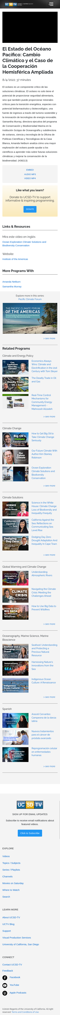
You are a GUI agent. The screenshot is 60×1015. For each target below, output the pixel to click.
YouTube (14, 985)
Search (6, 896)
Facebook (15, 977)
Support (6, 930)
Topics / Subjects (11, 863)
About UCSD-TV (11, 917)
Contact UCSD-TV (12, 964)
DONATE (30, 209)
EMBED (30, 170)
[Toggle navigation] (51, 4)
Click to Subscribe (30, 833)
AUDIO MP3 (30, 174)
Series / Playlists (11, 869)
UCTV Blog (8, 924)
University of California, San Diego (20, 944)
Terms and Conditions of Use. (25, 1012)
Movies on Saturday (13, 883)
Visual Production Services (16, 937)
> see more (49, 338)
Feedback (7, 970)
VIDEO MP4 (30, 178)
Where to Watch (11, 890)
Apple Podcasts (18, 992)
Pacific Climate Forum (30, 299)
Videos (6, 856)
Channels (7, 876)
